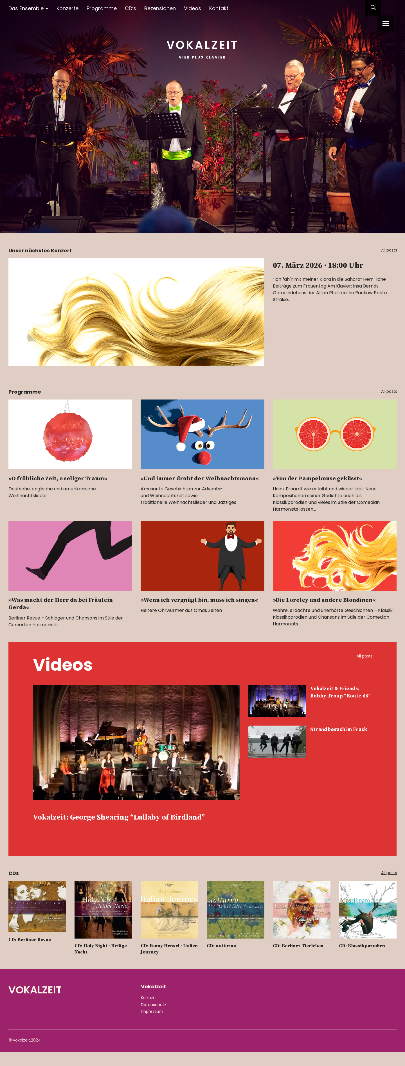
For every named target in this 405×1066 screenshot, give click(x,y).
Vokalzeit (202, 42)
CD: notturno (222, 960)
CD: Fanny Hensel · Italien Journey (163, 963)
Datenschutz (153, 1018)
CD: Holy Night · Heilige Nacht (103, 963)
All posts (386, 250)
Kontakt (218, 8)
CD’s (130, 8)
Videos (192, 8)
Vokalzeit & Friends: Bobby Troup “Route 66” (341, 696)
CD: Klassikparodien (364, 960)
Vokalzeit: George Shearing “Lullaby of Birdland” (128, 824)
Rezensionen (160, 8)
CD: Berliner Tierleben (301, 960)
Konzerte (67, 8)
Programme (102, 8)
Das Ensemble (26, 8)
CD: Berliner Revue (31, 953)
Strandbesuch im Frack (336, 733)
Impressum (152, 1025)
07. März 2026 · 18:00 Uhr (324, 271)
